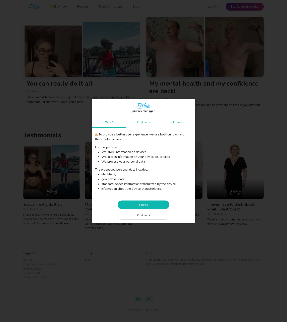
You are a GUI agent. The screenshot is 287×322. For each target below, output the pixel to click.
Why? (109, 122)
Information (178, 122)
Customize (143, 122)
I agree (143, 205)
